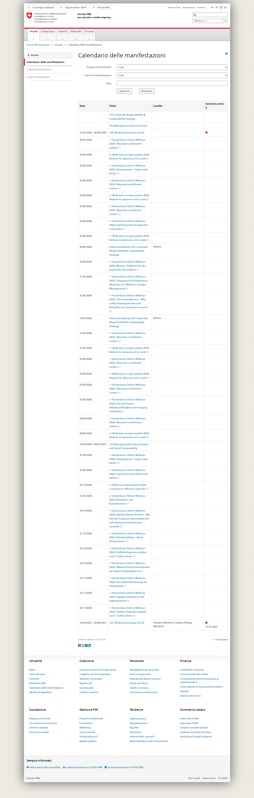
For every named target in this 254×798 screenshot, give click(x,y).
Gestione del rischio (190, 695)
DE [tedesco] (212, 7)
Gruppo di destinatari (99, 67)
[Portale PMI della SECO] (77, 17)
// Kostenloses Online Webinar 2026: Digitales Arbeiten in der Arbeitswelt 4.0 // (127, 596)
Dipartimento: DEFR (73, 7)
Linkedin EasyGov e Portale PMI (84, 767)
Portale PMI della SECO (38, 45)
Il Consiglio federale (41, 7)
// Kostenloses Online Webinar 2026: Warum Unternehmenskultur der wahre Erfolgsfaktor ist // (129, 567)
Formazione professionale (143, 692)
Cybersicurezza (138, 718)
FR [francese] (217, 7)
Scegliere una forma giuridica (95, 674)
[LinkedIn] (89, 645)
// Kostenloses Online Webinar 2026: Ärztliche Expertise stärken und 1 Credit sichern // (128, 552)
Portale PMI (101, 7)
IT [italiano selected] (221, 7)
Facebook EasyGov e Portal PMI (125, 767)
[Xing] (86, 645)
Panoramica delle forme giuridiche (97, 669)
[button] (195, 15)
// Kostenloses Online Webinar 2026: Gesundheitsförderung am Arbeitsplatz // (128, 582)
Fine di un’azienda (39, 732)
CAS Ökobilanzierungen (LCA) (126, 132)
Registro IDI (85, 683)
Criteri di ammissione (39, 69)
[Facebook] (79, 645)
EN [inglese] (225, 7)
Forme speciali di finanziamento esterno (201, 686)
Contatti (223, 778)
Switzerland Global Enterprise (196, 736)
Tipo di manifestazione (98, 75)
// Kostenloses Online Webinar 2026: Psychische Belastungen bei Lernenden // (128, 225)
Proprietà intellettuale (91, 718)
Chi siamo (89, 31)
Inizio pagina (221, 639)
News (32, 669)
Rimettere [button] (146, 91)
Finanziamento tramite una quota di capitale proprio (199, 680)
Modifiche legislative (40, 692)
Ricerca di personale (140, 674)
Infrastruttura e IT (88, 736)
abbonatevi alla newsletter (45, 767)
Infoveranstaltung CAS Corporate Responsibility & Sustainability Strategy (128, 250)
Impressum (209, 778)
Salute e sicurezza (139, 687)
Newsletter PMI (37, 683)
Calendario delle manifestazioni (46, 687)
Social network (87, 732)
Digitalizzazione (138, 723)
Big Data (134, 727)
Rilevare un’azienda (39, 718)
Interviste (34, 678)
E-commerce (86, 723)
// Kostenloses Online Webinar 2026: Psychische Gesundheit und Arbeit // (128, 474)
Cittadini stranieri (88, 692)
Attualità (34, 32)
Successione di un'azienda (43, 723)
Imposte (184, 691)
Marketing (85, 727)
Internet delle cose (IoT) (142, 736)
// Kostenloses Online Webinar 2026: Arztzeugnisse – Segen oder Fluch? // (128, 169)
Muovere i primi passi (90, 678)
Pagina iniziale (174, 7)
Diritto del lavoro (139, 683)
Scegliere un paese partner (194, 727)
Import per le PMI (189, 718)
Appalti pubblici (88, 741)
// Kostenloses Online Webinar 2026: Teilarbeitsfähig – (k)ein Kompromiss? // (127, 537)
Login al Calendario (38, 76)
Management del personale (144, 669)
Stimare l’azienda (38, 727)
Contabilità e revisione (192, 669)
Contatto (201, 7)
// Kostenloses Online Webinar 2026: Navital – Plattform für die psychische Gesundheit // (127, 265)
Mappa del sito (189, 7)
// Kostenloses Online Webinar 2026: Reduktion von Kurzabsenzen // (127, 499)
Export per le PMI (189, 723)
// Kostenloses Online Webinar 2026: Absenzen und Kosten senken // (127, 143)
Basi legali (194, 778)
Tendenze (62, 31)
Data (108, 83)
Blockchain (135, 732)
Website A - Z (210, 21)
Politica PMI (76, 31)
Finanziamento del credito (194, 674)
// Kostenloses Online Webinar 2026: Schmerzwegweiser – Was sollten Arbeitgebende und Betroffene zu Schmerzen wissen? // (128, 303)
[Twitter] (83, 645)
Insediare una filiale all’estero (195, 732)
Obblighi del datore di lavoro (145, 678)
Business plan (86, 687)
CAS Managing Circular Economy (128, 125)
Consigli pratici (48, 31)
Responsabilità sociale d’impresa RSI (149, 741)
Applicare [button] (124, 91)
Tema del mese (37, 674)
